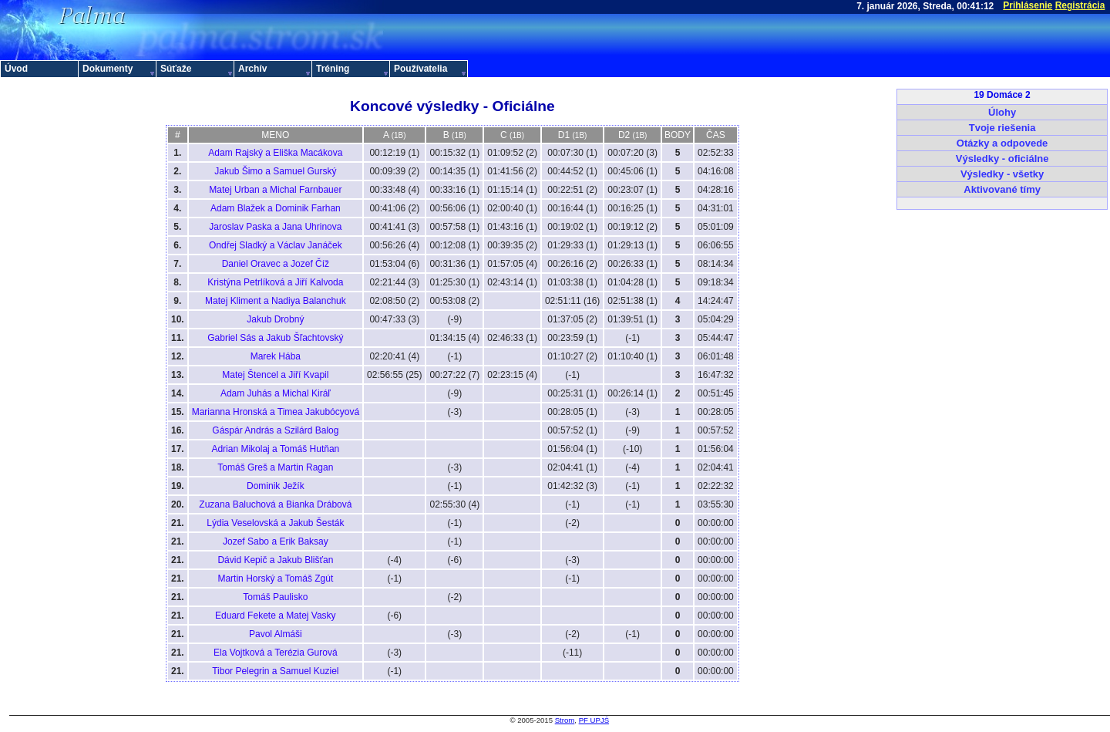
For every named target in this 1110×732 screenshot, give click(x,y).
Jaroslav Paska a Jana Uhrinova (275, 226)
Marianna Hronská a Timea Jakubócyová (275, 411)
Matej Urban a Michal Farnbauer (275, 189)
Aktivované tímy (1002, 189)
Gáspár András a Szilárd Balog (275, 430)
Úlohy (1002, 112)
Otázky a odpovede (1002, 143)
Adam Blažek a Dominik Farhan (275, 208)
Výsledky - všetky (1002, 174)
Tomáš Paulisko (275, 597)
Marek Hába (276, 356)
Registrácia (1080, 5)
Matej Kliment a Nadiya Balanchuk (275, 300)
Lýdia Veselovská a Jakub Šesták (275, 523)
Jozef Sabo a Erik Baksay (275, 541)
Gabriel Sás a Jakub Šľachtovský (275, 337)
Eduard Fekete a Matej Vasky (275, 615)
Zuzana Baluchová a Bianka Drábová (275, 504)
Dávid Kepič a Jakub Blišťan (275, 560)
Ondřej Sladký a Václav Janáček (275, 245)
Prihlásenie (1027, 5)
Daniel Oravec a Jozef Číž (275, 263)
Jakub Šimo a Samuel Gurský (275, 171)
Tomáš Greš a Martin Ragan (275, 467)
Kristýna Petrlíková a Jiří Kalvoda (275, 282)
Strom (565, 720)
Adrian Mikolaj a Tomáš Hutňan (275, 449)
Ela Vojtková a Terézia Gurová (276, 652)
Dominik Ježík (275, 486)
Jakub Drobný (275, 319)
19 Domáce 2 (1002, 94)
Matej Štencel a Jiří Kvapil (275, 374)
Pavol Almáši (275, 634)
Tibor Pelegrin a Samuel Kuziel (275, 671)
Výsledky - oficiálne (1002, 158)
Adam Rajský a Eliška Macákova (275, 152)
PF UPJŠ (594, 720)
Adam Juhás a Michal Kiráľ (275, 393)
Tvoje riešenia (1002, 127)
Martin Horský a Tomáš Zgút (275, 578)
